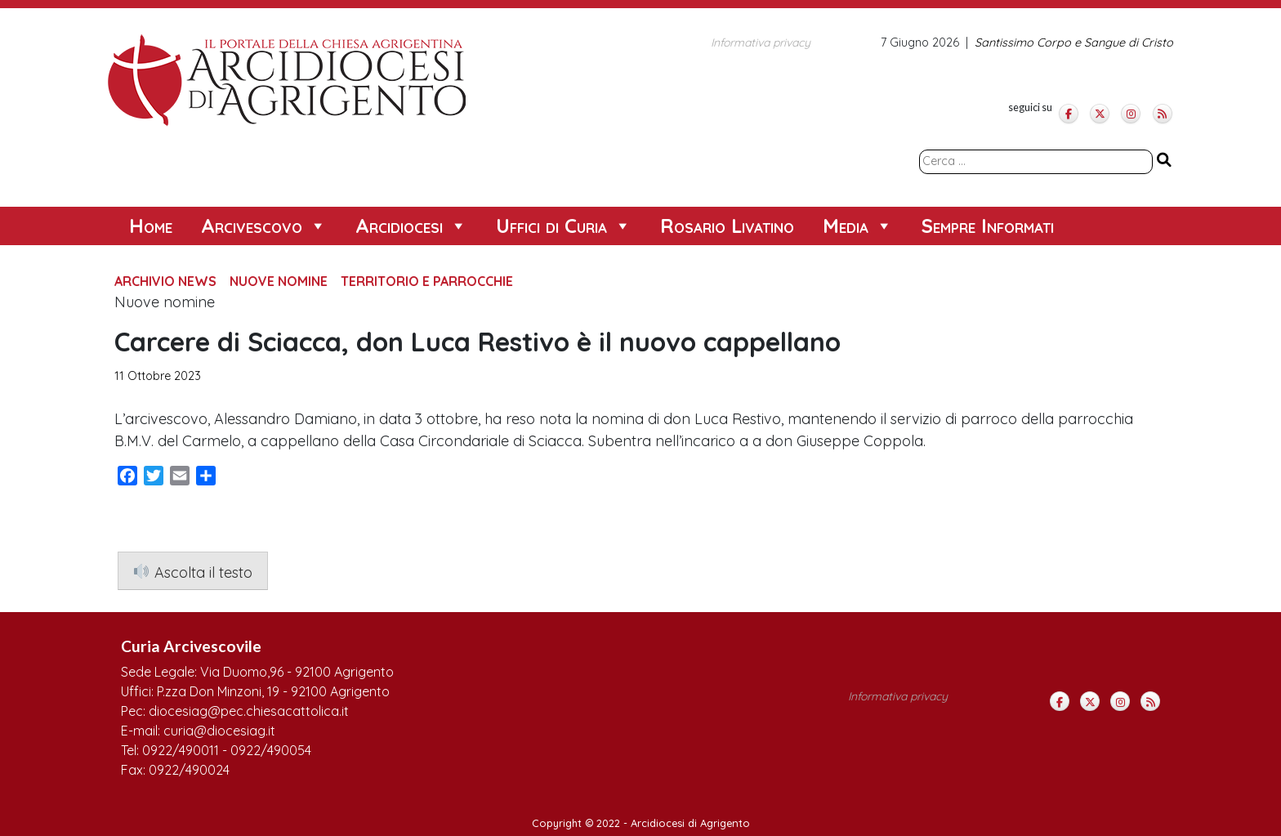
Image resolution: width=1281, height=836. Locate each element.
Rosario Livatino (727, 225)
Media (858, 226)
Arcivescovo (264, 226)
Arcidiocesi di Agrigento (690, 822)
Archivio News (165, 281)
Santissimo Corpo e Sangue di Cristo (1074, 42)
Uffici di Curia (564, 226)
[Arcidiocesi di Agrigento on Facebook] (1068, 113)
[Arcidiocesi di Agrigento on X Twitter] (1099, 113)
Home (150, 225)
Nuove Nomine (279, 281)
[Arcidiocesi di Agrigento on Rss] (1162, 113)
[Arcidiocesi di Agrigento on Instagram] (1130, 113)
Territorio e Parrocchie (427, 281)
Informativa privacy (760, 42)
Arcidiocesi (411, 226)
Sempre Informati (988, 225)
